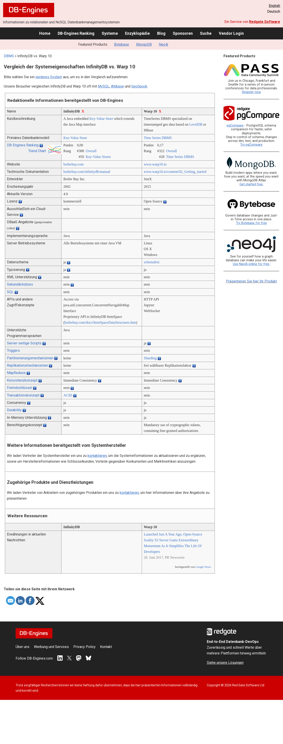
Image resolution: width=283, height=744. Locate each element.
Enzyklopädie (137, 33)
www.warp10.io (155, 164)
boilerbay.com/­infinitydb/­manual (86, 172)
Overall (91, 151)
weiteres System (48, 77)
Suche (205, 33)
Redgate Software (264, 22)
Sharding (150, 358)
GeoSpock (139, 86)
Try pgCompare (251, 145)
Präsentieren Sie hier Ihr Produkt (251, 281)
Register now (251, 92)
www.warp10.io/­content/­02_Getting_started (175, 172)
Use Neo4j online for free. (251, 264)
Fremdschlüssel (19, 388)
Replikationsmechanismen (27, 365)
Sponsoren (183, 33)
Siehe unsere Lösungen (225, 662)
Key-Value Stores (98, 157)
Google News (203, 566)
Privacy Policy (84, 647)
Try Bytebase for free (251, 223)
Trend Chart (37, 151)
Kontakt (106, 647)
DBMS (9, 56)
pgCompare (235, 125)
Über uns (22, 647)
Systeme (110, 33)
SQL (10, 292)
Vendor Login (231, 33)
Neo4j (163, 44)
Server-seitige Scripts (24, 343)
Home (44, 33)
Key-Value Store (101, 119)
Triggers (13, 350)
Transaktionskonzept (23, 395)
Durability (14, 410)
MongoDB (144, 44)
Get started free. (251, 184)
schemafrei (151, 262)
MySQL (103, 86)
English (274, 6)
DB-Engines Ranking (76, 33)
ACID (67, 395)
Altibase (117, 86)
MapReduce (16, 373)
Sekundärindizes (20, 284)
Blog (161, 33)
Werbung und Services (51, 647)
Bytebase (121, 44)
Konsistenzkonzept (22, 380)
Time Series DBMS (158, 138)
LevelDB (195, 124)
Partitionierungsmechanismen (30, 358)
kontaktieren (97, 456)
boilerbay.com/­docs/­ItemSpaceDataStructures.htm (100, 322)
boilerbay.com (73, 164)
